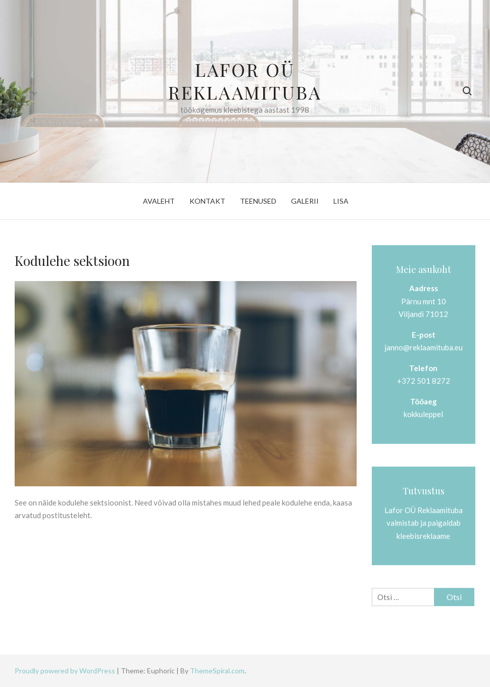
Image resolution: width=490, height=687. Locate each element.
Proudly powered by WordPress (66, 670)
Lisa (341, 201)
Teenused (258, 201)
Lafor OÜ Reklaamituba (245, 80)
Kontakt (207, 201)
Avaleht (159, 201)
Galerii (305, 201)
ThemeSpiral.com (217, 670)
